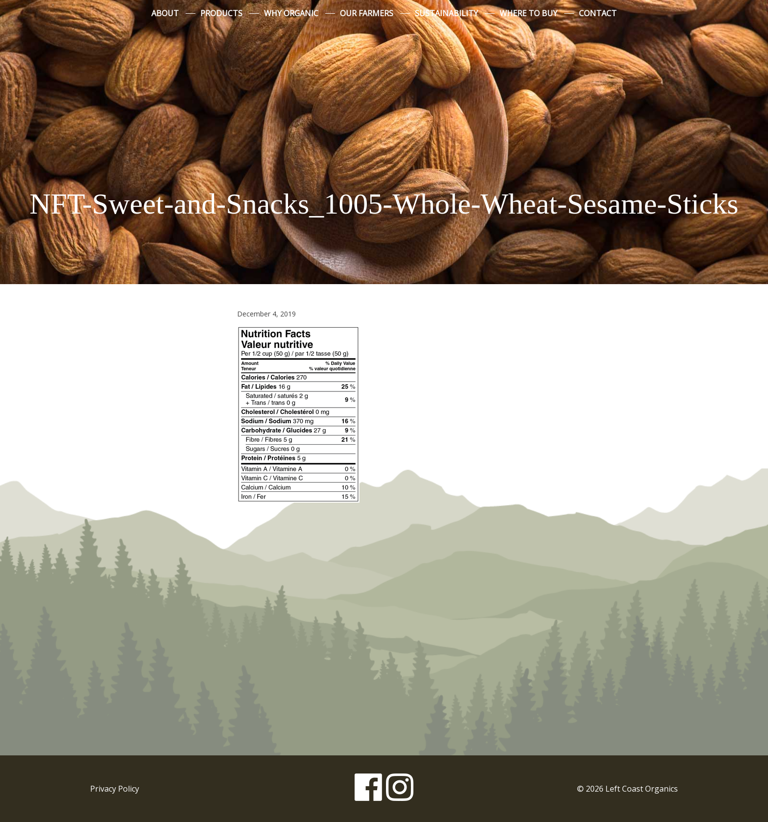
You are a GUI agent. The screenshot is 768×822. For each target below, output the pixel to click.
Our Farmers (366, 13)
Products (221, 13)
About (165, 13)
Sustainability (446, 13)
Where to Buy (528, 13)
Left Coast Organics (384, 104)
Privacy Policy (114, 788)
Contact (598, 13)
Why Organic (291, 13)
